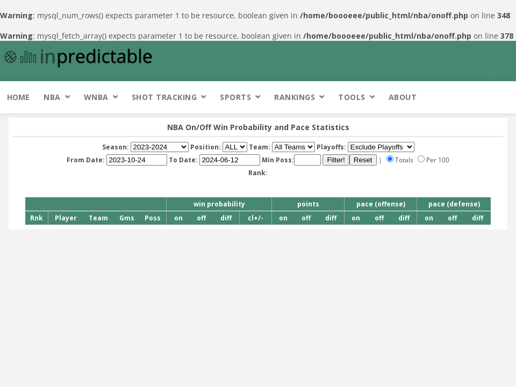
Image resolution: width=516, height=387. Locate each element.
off (201, 218)
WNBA (96, 97)
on (178, 218)
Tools (352, 97)
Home (18, 97)
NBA (52, 97)
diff (226, 218)
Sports (235, 97)
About (403, 97)
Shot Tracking (164, 97)
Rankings (294, 97)
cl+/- (255, 218)
